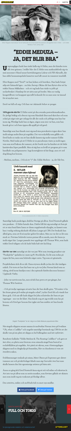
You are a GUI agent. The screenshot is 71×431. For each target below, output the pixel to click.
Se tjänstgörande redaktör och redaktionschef (19, 427)
